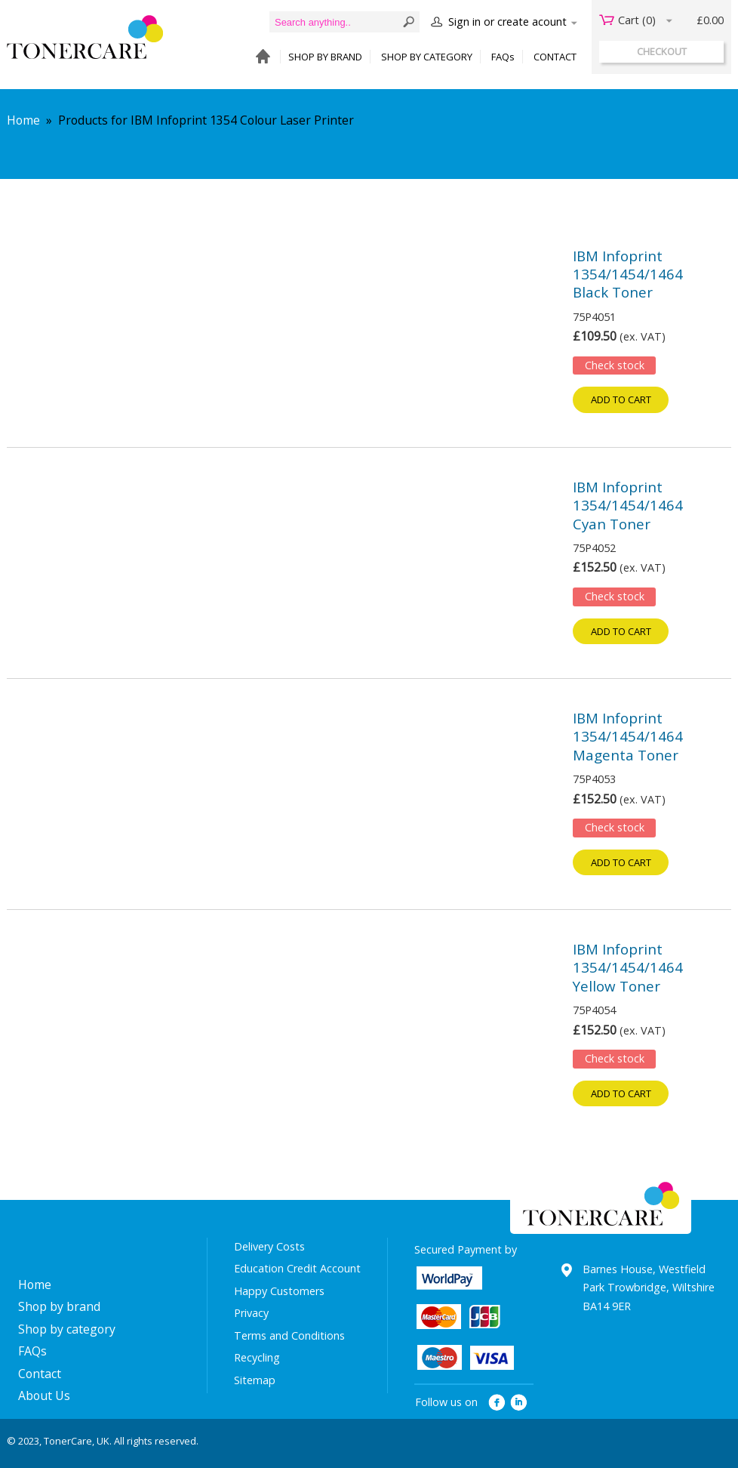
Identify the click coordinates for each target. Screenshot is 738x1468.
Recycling (257, 1357)
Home (23, 120)
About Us (44, 1395)
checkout (662, 51)
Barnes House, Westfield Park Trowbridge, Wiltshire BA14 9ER (649, 1287)
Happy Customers (279, 1291)
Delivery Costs (269, 1246)
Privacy (251, 1313)
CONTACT (555, 56)
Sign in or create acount (507, 21)
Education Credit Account (297, 1268)
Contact (39, 1373)
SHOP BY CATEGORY (426, 56)
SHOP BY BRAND (325, 56)
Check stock (614, 365)
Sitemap (254, 1380)
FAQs (503, 56)
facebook (496, 1402)
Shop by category (66, 1329)
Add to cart (621, 399)
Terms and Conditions (289, 1335)
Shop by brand (59, 1306)
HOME (259, 57)
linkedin (519, 1402)
